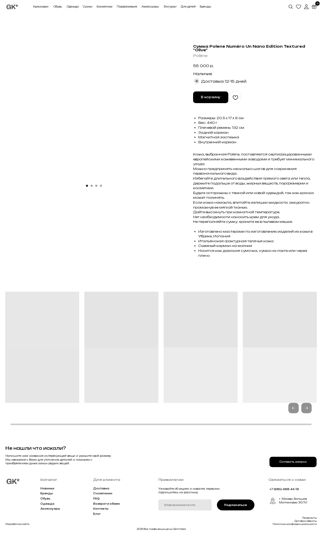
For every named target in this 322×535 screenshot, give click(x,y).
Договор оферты (306, 521)
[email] (184, 505)
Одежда (47, 503)
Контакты (100, 508)
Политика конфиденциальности (295, 524)
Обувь (45, 498)
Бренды (46, 493)
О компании (102, 493)
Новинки (47, 488)
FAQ (96, 498)
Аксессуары (50, 508)
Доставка (101, 488)
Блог (97, 513)
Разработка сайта (17, 524)
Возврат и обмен (106, 503)
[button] (306, 408)
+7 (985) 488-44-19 (284, 489)
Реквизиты (309, 518)
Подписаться (235, 505)
